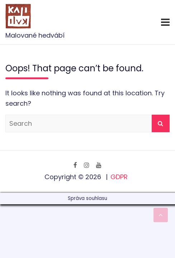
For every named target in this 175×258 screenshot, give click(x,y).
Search (161, 123)
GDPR (119, 176)
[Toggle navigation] (165, 22)
